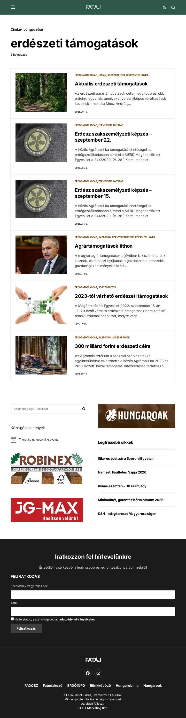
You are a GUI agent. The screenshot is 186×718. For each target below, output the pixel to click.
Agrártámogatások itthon (103, 246)
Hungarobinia (127, 685)
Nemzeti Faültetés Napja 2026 (122, 472)
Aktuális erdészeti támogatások (111, 84)
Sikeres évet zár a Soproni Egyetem (126, 459)
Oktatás (118, 125)
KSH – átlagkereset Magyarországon (127, 514)
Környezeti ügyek (137, 75)
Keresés (84, 409)
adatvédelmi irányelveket (77, 619)
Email (14, 602)
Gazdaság (105, 237)
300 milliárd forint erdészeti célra (113, 346)
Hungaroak (152, 685)
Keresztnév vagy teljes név (29, 586)
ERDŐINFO (76, 685)
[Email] (98, 673)
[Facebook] (88, 673)
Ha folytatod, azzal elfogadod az (53, 619)
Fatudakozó (52, 685)
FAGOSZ (31, 685)
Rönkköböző (100, 685)
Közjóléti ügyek (145, 237)
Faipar (102, 75)
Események (105, 125)
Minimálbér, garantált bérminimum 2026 (130, 500)
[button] (13, 7)
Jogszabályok (116, 75)
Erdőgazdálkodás (86, 75)
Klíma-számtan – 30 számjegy (122, 486)
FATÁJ (93, 7)
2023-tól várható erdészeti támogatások (121, 296)
